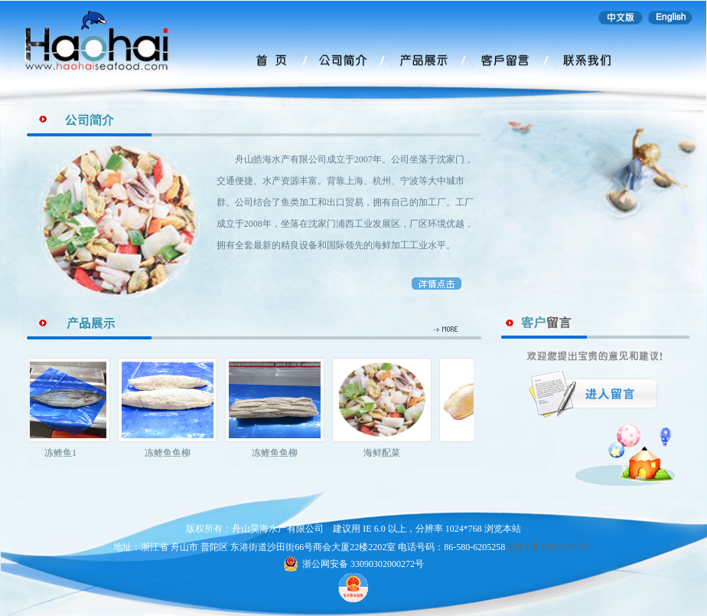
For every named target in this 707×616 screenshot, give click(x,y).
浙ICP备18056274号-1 (550, 547)
